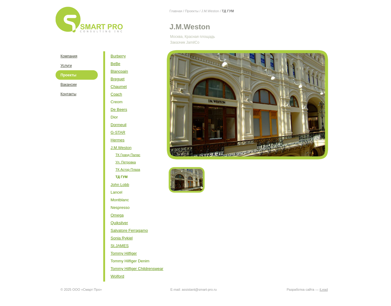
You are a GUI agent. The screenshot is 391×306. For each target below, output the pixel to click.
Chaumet (119, 86)
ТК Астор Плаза (127, 169)
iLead (324, 289)
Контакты (68, 94)
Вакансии (68, 84)
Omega (117, 215)
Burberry (118, 56)
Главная (176, 11)
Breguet (118, 79)
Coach (116, 94)
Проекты (192, 11)
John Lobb (120, 184)
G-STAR (118, 132)
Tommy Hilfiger (124, 253)
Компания (68, 56)
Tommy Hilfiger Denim (130, 261)
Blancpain (119, 71)
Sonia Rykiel (122, 238)
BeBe (115, 63)
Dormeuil (118, 124)
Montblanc (120, 200)
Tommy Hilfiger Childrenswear (137, 268)
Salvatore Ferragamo (129, 230)
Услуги (66, 66)
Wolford (117, 276)
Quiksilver (119, 222)
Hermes (118, 140)
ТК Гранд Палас (127, 155)
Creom (116, 102)
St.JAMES (120, 245)
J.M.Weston (210, 11)
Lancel (116, 192)
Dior (114, 117)
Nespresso (120, 207)
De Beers (119, 109)
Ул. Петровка (125, 162)
